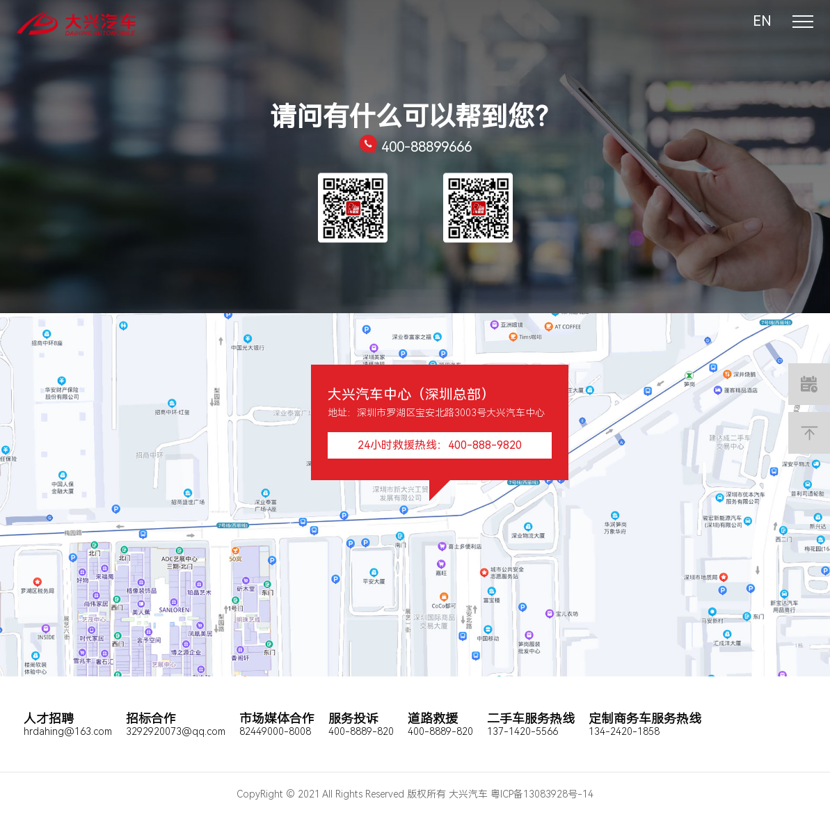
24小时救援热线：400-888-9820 (440, 445)
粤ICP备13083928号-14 (541, 794)
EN (762, 21)
